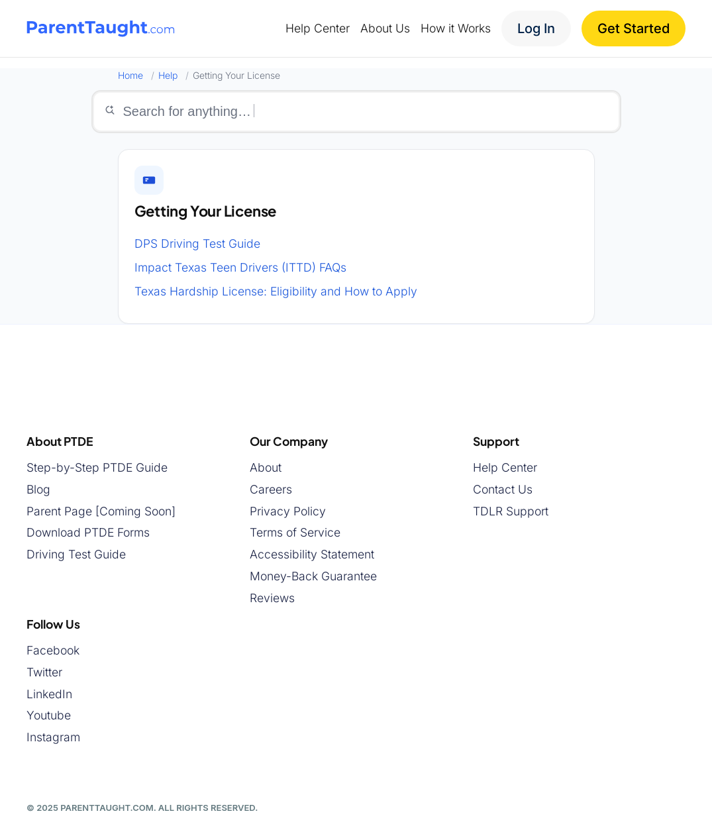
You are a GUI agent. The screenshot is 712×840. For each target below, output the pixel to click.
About (265, 467)
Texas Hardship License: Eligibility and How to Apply (275, 291)
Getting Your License (205, 210)
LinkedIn (49, 694)
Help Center (505, 467)
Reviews (272, 598)
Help (168, 75)
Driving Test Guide (76, 554)
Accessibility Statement (312, 554)
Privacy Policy (288, 511)
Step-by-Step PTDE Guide (97, 467)
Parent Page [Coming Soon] (101, 511)
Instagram (53, 737)
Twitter (44, 672)
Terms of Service (295, 532)
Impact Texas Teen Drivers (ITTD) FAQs (240, 267)
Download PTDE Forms (88, 532)
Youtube (48, 715)
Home (130, 75)
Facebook (52, 650)
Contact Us (503, 489)
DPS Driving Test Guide (197, 243)
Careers (271, 489)
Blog (38, 489)
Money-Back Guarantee (313, 576)
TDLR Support (510, 511)
